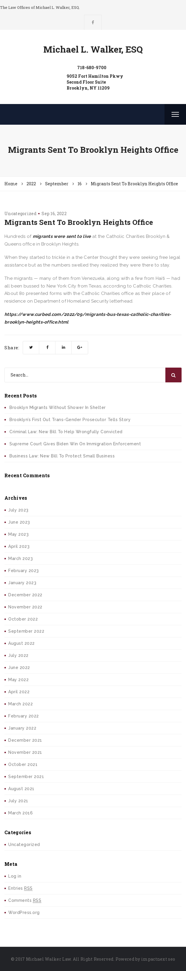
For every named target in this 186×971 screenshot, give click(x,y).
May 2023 (18, 534)
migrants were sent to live (62, 236)
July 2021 (18, 800)
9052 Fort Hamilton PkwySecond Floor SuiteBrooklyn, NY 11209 (95, 82)
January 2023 (22, 582)
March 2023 (20, 558)
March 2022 (20, 704)
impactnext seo (158, 959)
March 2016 (20, 813)
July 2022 (18, 655)
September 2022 (26, 631)
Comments (24, 900)
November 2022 (25, 607)
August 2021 (21, 788)
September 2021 (26, 776)
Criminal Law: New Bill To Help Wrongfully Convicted (66, 431)
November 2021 (25, 752)
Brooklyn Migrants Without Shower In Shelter (57, 407)
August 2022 (21, 643)
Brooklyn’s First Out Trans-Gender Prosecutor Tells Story (70, 419)
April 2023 (18, 546)
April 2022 (18, 691)
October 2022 (23, 619)
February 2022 (23, 716)
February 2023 (23, 570)
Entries (20, 888)
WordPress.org (24, 912)
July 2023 (18, 510)
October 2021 (22, 764)
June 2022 (19, 667)
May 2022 (18, 679)
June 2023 (19, 522)
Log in (14, 876)
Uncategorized (20, 213)
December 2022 (25, 594)
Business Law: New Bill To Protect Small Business (62, 456)
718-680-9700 (91, 67)
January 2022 (22, 728)
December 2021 (25, 740)
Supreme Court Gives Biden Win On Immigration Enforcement (75, 443)
